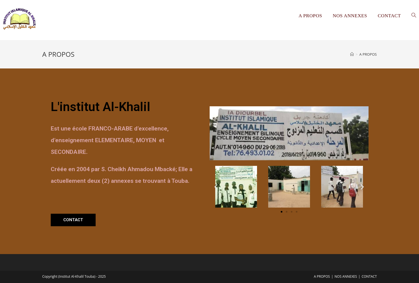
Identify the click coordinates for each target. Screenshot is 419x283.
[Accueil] (352, 54)
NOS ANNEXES (346, 276)
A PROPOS (322, 276)
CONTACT (369, 276)
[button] (73, 220)
